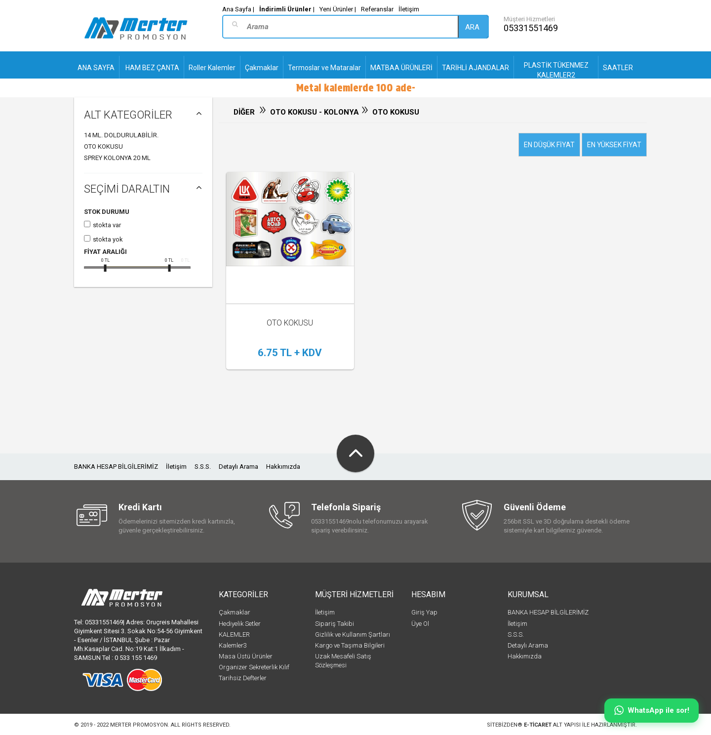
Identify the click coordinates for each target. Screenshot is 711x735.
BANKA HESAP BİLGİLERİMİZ (116, 466)
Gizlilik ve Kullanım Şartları (352, 634)
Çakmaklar (234, 612)
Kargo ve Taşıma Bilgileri (350, 645)
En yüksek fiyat (614, 145)
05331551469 (531, 28)
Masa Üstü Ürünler (246, 656)
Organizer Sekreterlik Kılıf (254, 667)
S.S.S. (203, 466)
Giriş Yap (424, 612)
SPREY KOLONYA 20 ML (117, 158)
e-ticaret (538, 725)
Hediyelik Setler (240, 623)
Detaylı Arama (238, 466)
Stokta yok (108, 239)
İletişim (408, 9)
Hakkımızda (283, 466)
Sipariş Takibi (334, 623)
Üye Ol (420, 623)
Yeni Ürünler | (337, 9)
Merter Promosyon (139, 725)
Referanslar (377, 9)
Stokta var (107, 225)
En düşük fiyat (549, 145)
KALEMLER (234, 634)
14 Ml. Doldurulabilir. (121, 135)
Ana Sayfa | (238, 9)
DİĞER (244, 112)
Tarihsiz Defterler (243, 678)
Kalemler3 (233, 645)
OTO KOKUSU (103, 146)
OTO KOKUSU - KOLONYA (315, 112)
